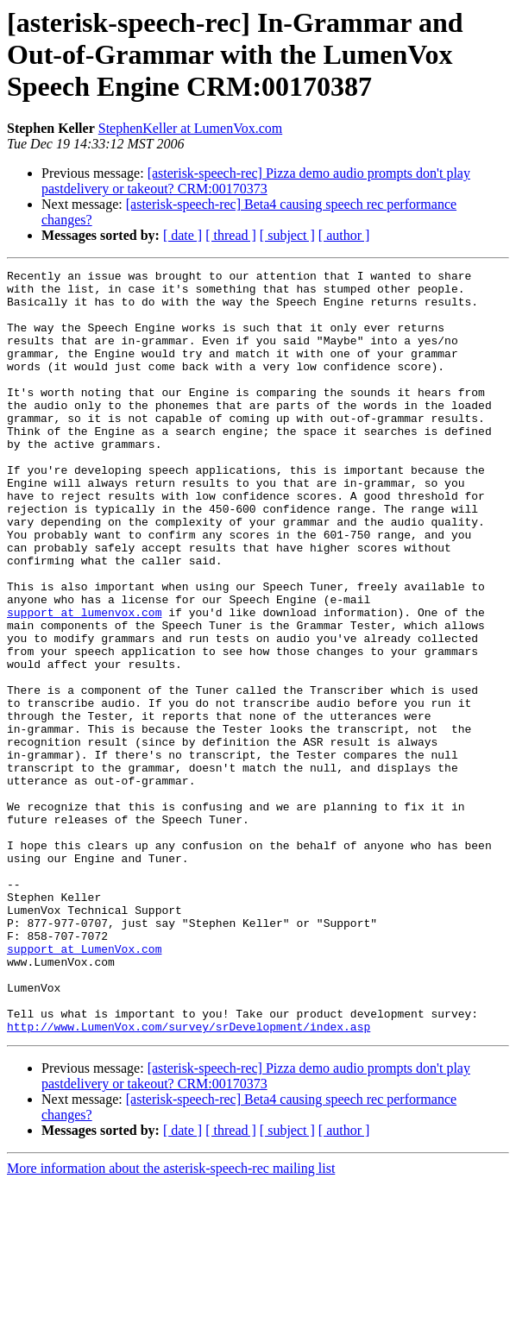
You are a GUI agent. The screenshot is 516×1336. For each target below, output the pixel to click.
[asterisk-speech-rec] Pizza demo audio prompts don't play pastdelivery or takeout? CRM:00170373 (255, 181)
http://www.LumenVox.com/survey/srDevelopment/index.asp (188, 1179)
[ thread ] (230, 235)
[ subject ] (287, 235)
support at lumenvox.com (84, 682)
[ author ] (344, 235)
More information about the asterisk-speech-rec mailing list (171, 1321)
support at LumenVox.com (84, 1085)
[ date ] (182, 235)
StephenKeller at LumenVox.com (190, 128)
